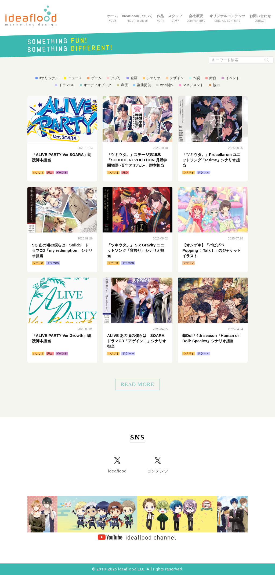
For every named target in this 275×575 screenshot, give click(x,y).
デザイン (177, 78)
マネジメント (193, 85)
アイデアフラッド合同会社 (30, 15)
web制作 (166, 85)
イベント (233, 78)
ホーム (112, 18)
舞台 (212, 78)
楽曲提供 (144, 85)
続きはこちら (62, 138)
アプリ (116, 78)
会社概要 (196, 18)
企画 (134, 78)
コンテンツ (157, 471)
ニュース (75, 78)
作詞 (196, 78)
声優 (124, 85)
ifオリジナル (49, 78)
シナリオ (154, 78)
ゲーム (96, 78)
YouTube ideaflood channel (137, 519)
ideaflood (117, 471)
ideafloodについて (137, 18)
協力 (216, 85)
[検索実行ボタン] (267, 60)
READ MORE (137, 384)
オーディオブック (97, 85)
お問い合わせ (260, 18)
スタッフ (175, 18)
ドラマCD (66, 85)
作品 (160, 18)
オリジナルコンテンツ (227, 18)
